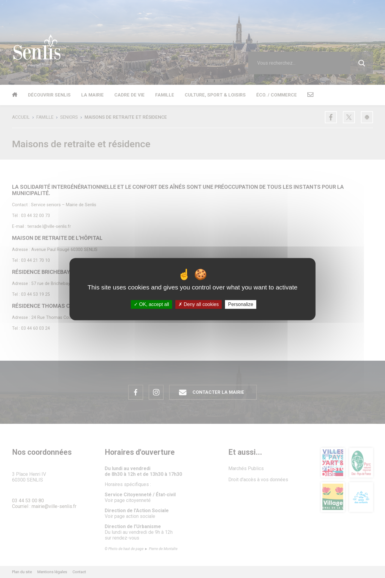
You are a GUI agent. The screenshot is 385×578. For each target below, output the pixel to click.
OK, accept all (151, 304)
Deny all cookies (198, 304)
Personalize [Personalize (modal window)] (240, 304)
